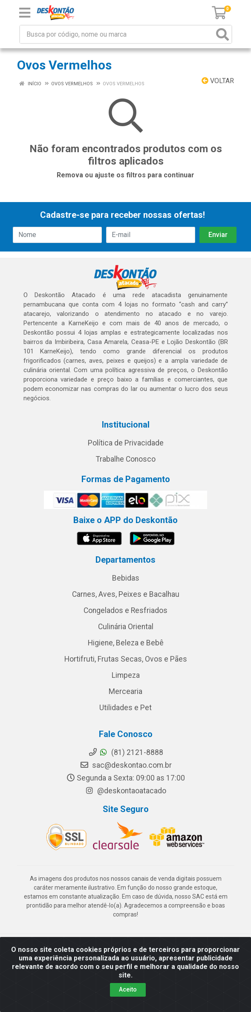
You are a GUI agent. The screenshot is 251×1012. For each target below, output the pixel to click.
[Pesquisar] (222, 34)
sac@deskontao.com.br (126, 765)
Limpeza (126, 675)
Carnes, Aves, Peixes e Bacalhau (125, 594)
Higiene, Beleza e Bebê (126, 643)
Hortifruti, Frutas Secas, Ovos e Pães (125, 659)
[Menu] (24, 12)
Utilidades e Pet (125, 707)
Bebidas (125, 578)
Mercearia (125, 691)
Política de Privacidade (126, 443)
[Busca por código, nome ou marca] (117, 34)
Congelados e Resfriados (125, 610)
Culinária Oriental (125, 626)
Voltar (218, 81)
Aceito (128, 989)
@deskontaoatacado (125, 790)
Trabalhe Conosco (126, 459)
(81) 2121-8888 (125, 752)
